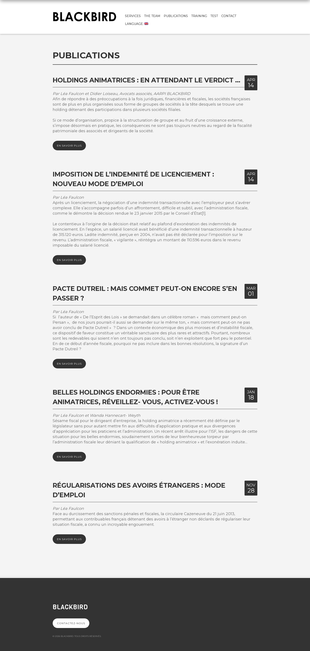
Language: (136, 24)
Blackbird (70, 607)
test (214, 16)
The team (152, 16)
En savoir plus (69, 145)
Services (133, 16)
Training (199, 16)
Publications (176, 16)
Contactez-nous (71, 623)
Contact (228, 16)
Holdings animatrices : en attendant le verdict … (146, 80)
